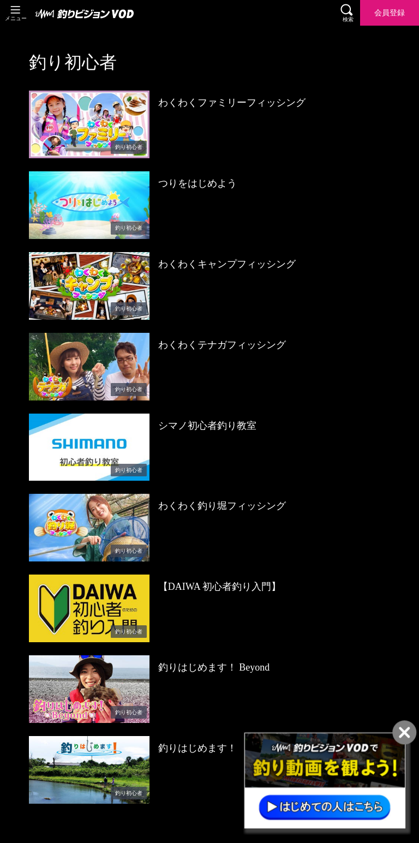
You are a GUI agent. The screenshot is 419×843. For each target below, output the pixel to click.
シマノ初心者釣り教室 (207, 425)
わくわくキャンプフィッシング (227, 264)
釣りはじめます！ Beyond (214, 667)
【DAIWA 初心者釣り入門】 (220, 586)
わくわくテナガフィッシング (222, 344)
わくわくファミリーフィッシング (232, 102)
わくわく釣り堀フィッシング (222, 505)
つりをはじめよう (197, 183)
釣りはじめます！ (197, 748)
